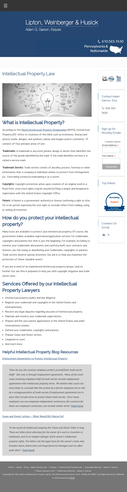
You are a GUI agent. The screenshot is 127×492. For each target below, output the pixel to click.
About (19, 467)
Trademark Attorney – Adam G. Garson (74, 471)
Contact (53, 467)
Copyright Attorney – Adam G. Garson (101, 467)
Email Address (110, 145)
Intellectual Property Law (70, 467)
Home (11, 467)
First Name (109, 156)
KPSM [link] (72, 478)
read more (77, 405)
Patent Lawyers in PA (45, 471)
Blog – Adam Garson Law (35, 467)
